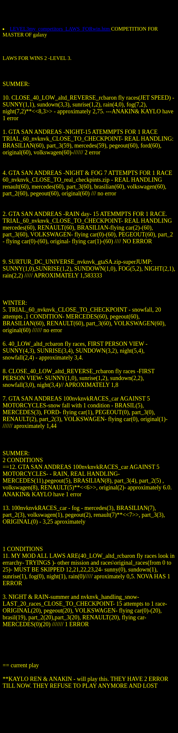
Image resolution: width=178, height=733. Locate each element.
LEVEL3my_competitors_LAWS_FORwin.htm (60, 29)
